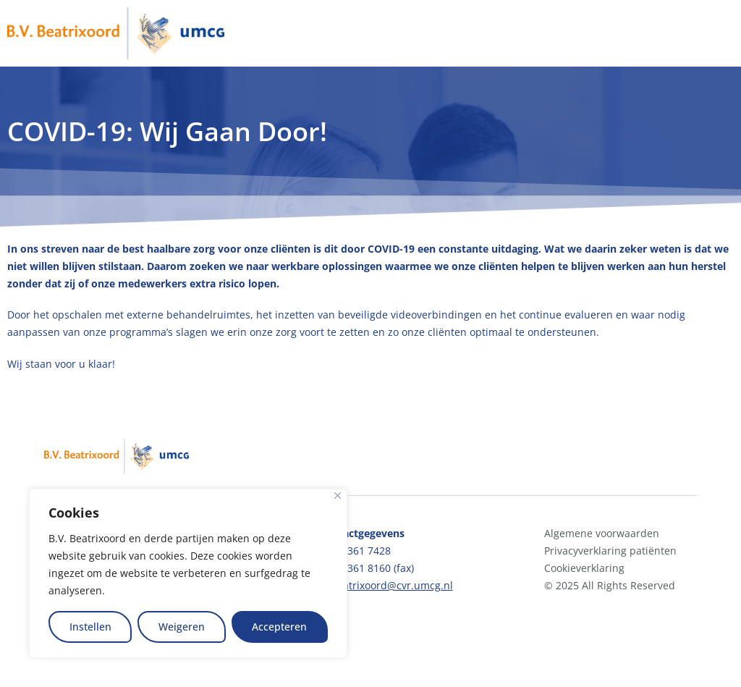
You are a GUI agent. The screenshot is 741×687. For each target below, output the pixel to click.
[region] (188, 573)
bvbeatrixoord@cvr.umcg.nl (386, 585)
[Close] (337, 495)
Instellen (90, 626)
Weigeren (181, 626)
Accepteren (279, 626)
